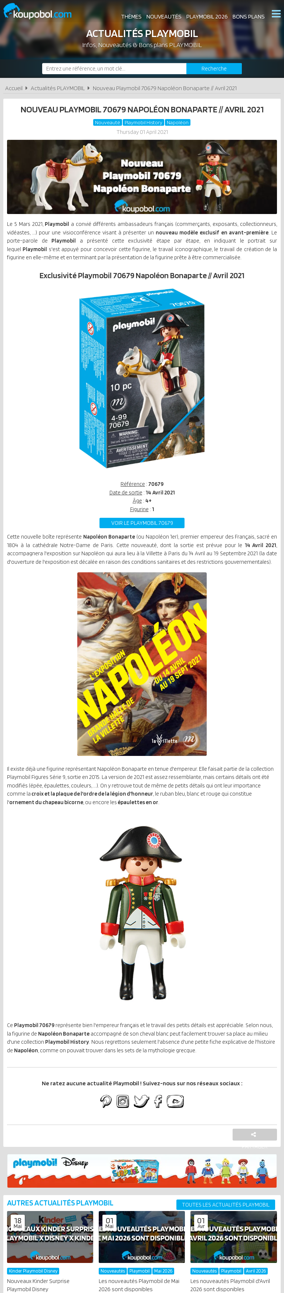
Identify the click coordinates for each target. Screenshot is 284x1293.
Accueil (14, 88)
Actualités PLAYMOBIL (58, 88)
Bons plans (248, 14)
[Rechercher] (214, 68)
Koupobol (42, 11)
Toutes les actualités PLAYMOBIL (226, 1246)
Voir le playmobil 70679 (142, 538)
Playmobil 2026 (206, 14)
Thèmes (130, 14)
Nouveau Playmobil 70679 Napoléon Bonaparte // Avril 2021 (165, 88)
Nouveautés (163, 14)
